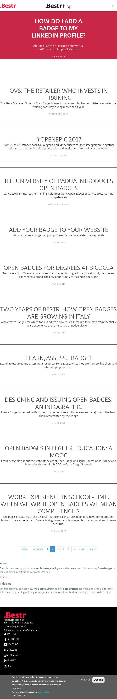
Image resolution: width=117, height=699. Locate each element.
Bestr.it (4, 577)
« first (24, 549)
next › (82, 549)
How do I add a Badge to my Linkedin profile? (59, 28)
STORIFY (10, 660)
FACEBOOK (11, 639)
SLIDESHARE (12, 655)
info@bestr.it (30, 630)
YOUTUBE (11, 644)
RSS (7, 666)
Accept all (85, 680)
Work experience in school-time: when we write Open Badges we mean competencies (58, 504)
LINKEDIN (10, 650)
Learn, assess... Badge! (58, 358)
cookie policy (43, 693)
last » (93, 549)
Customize (19, 696)
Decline (98, 680)
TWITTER (10, 634)
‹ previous (37, 549)
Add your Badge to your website (58, 230)
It (113, 6)
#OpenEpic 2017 (58, 139)
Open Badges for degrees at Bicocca (59, 268)
